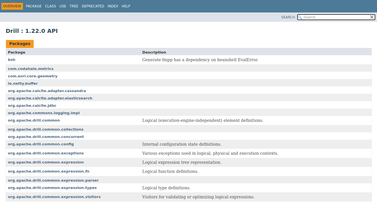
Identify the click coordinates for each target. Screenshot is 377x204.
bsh (11, 60)
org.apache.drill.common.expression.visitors (54, 197)
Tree (74, 6)
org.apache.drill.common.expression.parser (53, 180)
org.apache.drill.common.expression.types (52, 188)
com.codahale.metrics (30, 69)
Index (113, 6)
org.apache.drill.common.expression (46, 162)
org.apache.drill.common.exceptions (46, 153)
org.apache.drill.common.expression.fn (48, 171)
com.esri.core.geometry (32, 76)
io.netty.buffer (23, 83)
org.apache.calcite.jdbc (32, 105)
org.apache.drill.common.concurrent (46, 137)
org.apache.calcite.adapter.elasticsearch (50, 98)
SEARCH (288, 17)
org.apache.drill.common (34, 120)
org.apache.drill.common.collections (45, 129)
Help (126, 6)
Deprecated (93, 6)
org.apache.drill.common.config (41, 144)
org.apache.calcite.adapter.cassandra (47, 91)
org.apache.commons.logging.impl (44, 113)
